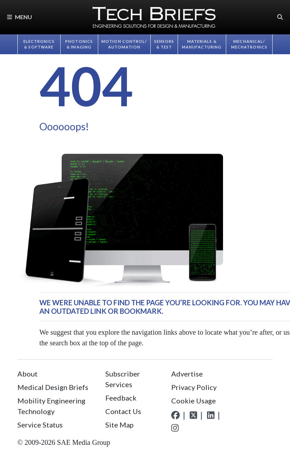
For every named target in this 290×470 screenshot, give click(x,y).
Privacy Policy (194, 387)
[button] (280, 17)
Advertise (187, 373)
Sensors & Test (164, 44)
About (27, 373)
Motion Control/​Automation (124, 44)
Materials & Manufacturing (202, 44)
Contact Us (123, 411)
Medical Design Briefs (52, 387)
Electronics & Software (39, 44)
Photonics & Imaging (79, 44)
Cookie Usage (193, 400)
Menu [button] (19, 16)
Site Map (119, 424)
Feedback (120, 397)
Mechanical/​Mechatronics (249, 44)
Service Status (40, 424)
